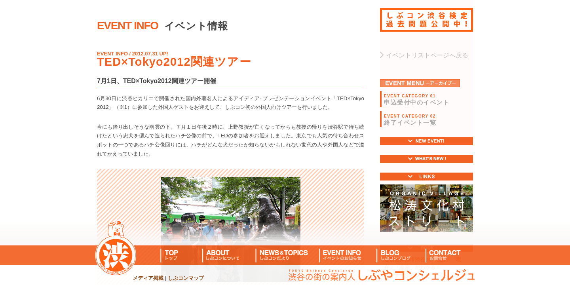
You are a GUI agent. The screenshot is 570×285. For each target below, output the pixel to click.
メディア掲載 (148, 278)
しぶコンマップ (186, 278)
